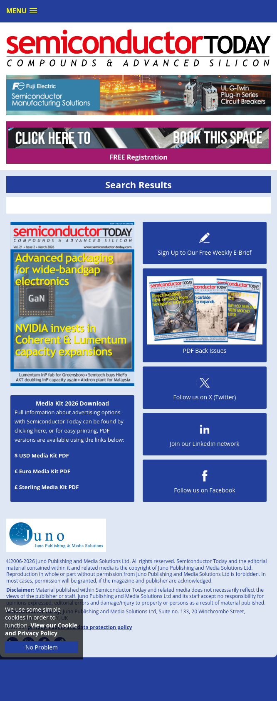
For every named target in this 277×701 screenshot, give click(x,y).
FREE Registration (138, 157)
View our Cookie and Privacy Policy (41, 629)
